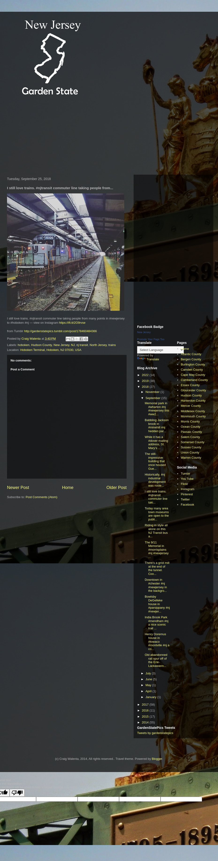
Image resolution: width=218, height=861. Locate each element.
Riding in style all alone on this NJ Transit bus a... (156, 530)
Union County (190, 452)
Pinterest (187, 494)
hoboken (24, 345)
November (153, 392)
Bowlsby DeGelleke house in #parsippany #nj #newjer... (157, 604)
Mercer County (191, 405)
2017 (146, 704)
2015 (146, 716)
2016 (146, 710)
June (149, 679)
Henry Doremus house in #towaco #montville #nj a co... (157, 641)
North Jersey (98, 345)
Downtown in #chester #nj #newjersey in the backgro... (156, 585)
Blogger (157, 759)
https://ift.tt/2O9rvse (72, 322)
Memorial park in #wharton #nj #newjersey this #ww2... (157, 408)
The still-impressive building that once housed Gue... (155, 461)
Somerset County (192, 442)
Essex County (190, 385)
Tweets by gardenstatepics (155, 733)
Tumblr (185, 473)
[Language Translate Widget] (160, 350)
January (151, 697)
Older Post (116, 487)
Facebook (187, 504)
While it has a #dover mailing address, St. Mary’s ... (156, 442)
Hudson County (41, 345)
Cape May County (193, 375)
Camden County (192, 369)
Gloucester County (193, 390)
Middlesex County (193, 411)
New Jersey (61, 345)
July (149, 673)
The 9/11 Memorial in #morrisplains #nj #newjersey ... (157, 550)
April (149, 691)
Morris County (190, 421)
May (149, 685)
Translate (148, 359)
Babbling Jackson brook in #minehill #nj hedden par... (157, 425)
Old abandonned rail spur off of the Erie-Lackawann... (156, 660)
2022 (146, 375)
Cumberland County (194, 380)
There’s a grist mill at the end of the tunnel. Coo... (157, 568)
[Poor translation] (17, 793)
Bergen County (191, 359)
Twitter (185, 499)
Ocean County (190, 426)
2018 (146, 386)
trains (112, 345)
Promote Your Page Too (150, 339)
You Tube (187, 478)
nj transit (82, 345)
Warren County (191, 457)
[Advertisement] (88, 136)
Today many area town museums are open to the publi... (157, 514)
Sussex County (191, 447)
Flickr (184, 484)
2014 (146, 722)
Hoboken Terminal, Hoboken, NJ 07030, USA (50, 350)
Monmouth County (193, 416)
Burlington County (193, 364)
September (153, 398)
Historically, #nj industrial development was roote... (155, 480)
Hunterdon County (193, 400)
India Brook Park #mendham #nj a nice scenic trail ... (156, 622)
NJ (73, 345)
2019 (146, 381)
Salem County (190, 437)
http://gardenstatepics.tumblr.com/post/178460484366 (60, 331)
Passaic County (191, 432)
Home (68, 487)
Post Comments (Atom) (41, 497)
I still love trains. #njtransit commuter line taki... (156, 497)
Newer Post (18, 487)
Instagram (187, 489)
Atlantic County (191, 354)
